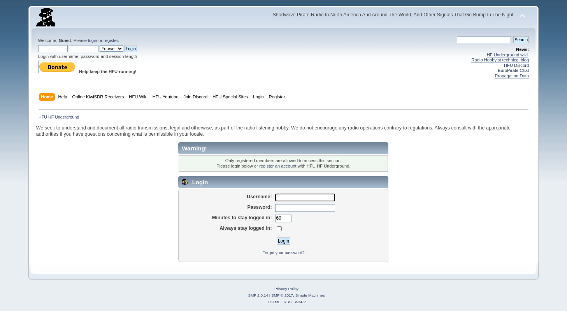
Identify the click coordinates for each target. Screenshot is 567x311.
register (111, 40)
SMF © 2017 (282, 295)
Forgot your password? (283, 252)
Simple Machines (310, 295)
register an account (277, 166)
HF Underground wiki (507, 54)
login (92, 40)
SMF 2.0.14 (258, 295)
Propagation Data (512, 75)
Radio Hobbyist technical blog (500, 60)
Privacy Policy (286, 289)
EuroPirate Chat (513, 70)
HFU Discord (516, 65)
